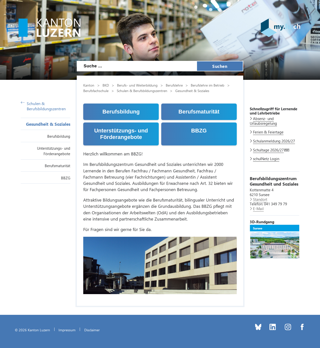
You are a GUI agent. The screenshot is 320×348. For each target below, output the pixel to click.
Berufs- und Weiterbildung (137, 85)
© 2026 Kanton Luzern (32, 330)
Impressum (67, 330)
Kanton (88, 85)
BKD (105, 85)
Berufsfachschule (95, 90)
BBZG (65, 177)
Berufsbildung (58, 136)
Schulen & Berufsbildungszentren (43, 106)
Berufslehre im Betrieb (207, 85)
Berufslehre (174, 85)
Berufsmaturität (57, 165)
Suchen (219, 66)
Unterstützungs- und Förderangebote (121, 133)
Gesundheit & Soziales (48, 124)
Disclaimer (92, 330)
